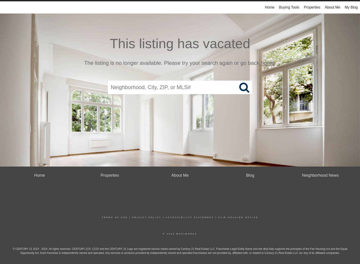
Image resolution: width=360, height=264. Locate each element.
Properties (312, 7)
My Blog (351, 7)
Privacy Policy (147, 217)
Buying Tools (289, 7)
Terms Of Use (115, 217)
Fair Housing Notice (238, 217)
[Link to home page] (5, 7)
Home (270, 7)
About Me (332, 7)
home (267, 63)
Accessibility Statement (190, 217)
